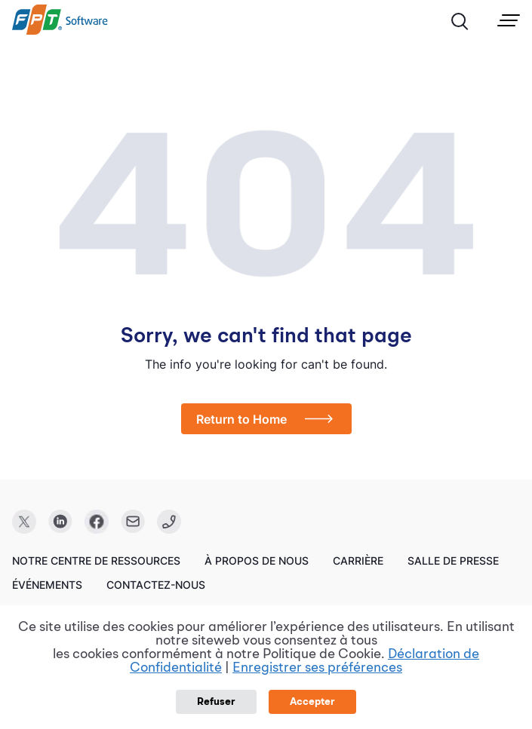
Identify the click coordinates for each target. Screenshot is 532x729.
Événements (47, 584)
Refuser (216, 702)
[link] (60, 31)
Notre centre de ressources (96, 560)
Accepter (312, 702)
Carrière (358, 560)
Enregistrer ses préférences (317, 668)
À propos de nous (256, 560)
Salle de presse (453, 560)
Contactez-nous (155, 584)
